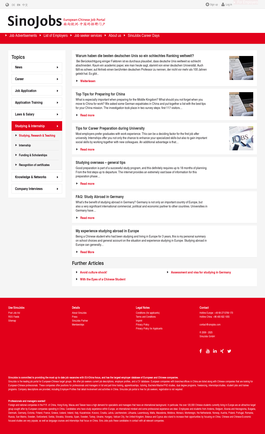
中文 (28, 5)
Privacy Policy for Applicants (149, 328)
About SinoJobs (79, 312)
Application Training (29, 102)
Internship (25, 145)
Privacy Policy (142, 324)
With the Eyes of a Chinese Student (102, 279)
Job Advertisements (30, 38)
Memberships (78, 324)
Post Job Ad (14, 312)
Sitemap (12, 320)
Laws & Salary (24, 113)
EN (22, 5)
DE (16, 5)
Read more (87, 115)
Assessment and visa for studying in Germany (201, 272)
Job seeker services (118, 38)
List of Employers (74, 38)
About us (154, 38)
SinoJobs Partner (80, 320)
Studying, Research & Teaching (37, 135)
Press (74, 316)
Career (19, 78)
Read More (87, 252)
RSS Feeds (13, 316)
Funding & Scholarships (33, 155)
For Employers (243, 4)
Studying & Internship (30, 125)
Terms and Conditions (146, 316)
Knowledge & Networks (30, 176)
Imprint (139, 320)
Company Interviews (29, 188)
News (18, 66)
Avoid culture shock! (93, 272)
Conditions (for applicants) (148, 312)
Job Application (25, 90)
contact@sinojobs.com (210, 324)
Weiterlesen (88, 81)
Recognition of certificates (34, 165)
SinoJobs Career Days (193, 38)
